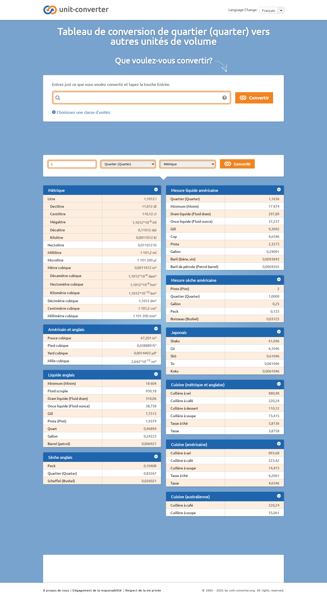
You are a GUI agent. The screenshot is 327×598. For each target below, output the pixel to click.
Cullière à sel (181, 393)
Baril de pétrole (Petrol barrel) (194, 266)
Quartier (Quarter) (62, 473)
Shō (173, 356)
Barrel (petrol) (59, 443)
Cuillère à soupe (183, 415)
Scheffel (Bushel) (61, 480)
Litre (51, 198)
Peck (51, 465)
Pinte (175, 244)
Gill (50, 413)
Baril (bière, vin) (183, 259)
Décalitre (57, 230)
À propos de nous (56, 590)
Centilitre (58, 213)
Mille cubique (58, 360)
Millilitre (54, 252)
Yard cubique (58, 353)
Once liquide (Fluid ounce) (69, 406)
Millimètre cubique (63, 315)
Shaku (175, 341)
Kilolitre (56, 237)
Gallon (53, 436)
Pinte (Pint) (57, 421)
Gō (173, 348)
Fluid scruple (58, 391)
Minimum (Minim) (62, 383)
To (172, 363)
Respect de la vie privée (143, 590)
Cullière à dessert (184, 408)
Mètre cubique (59, 267)
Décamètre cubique (65, 275)
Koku (175, 371)
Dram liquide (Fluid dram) (68, 398)
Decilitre (57, 206)
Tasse (175, 430)
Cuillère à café (182, 400)
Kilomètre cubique (65, 292)
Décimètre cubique (63, 300)
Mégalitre (58, 222)
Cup (174, 236)
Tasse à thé (179, 423)
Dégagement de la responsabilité (97, 590)
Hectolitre (56, 245)
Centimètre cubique (64, 308)
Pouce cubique (59, 338)
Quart (52, 428)
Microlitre (55, 260)
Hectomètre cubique (66, 284)
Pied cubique (58, 345)
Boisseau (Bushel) (185, 318)
